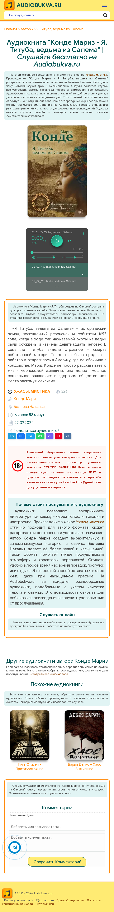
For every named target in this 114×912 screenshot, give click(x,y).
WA (40, 436)
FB (21, 436)
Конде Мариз (26, 398)
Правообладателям (70, 900)
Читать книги (44, 904)
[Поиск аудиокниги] (57, 15)
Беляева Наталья (29, 406)
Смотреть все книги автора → (51, 674)
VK (67, 436)
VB (49, 436)
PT (58, 436)
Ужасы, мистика (96, 75)
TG (12, 436)
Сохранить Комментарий (57, 861)
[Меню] (104, 5)
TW (30, 436)
